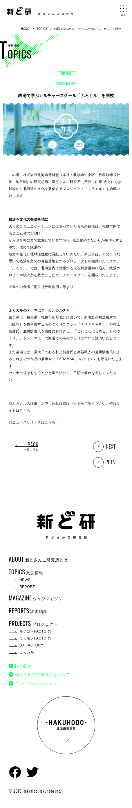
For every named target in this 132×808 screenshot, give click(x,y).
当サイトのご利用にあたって (42, 674)
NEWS (65, 74)
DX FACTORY (31, 645)
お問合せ (22, 666)
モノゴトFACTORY (35, 631)
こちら (24, 410)
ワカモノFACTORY (35, 638)
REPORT (27, 587)
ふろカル (26, 652)
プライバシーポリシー (35, 683)
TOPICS (42, 28)
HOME (25, 28)
